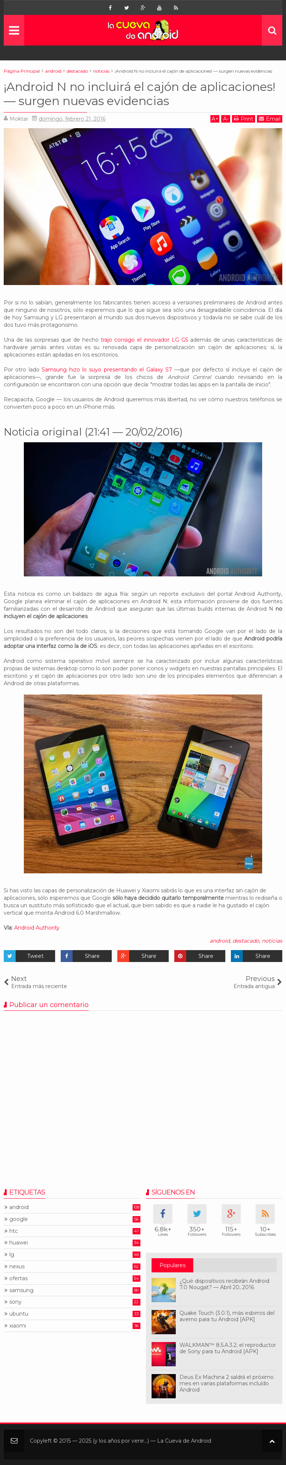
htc (13, 1231)
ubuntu (18, 1314)
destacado (245, 940)
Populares (172, 1265)
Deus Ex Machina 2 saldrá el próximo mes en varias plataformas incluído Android (226, 1383)
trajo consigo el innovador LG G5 (144, 339)
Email (269, 118)
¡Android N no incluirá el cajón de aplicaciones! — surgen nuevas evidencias (139, 93)
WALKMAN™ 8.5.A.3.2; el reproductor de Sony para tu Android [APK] (227, 1348)
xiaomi (17, 1326)
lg (11, 1255)
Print (243, 118)
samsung (21, 1290)
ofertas (18, 1278)
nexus (17, 1266)
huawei (18, 1243)
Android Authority (37, 927)
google (18, 1219)
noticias (272, 940)
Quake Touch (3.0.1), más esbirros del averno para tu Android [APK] (226, 1316)
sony (15, 1302)
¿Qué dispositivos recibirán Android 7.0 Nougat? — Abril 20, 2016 (224, 1284)
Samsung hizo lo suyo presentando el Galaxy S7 (107, 369)
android (220, 940)
